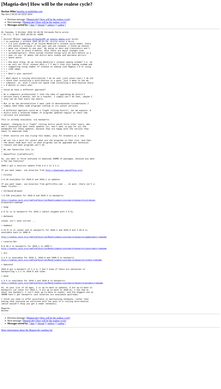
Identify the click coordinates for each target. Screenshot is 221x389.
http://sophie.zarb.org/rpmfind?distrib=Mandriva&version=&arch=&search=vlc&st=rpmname (51, 305)
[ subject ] (51, 25)
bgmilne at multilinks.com (29, 11)
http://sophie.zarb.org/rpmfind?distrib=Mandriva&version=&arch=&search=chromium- (48, 234)
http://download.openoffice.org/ (64, 198)
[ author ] (61, 25)
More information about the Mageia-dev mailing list (26, 386)
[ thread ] (41, 25)
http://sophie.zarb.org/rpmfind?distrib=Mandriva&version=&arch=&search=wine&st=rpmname (52, 333)
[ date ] (32, 25)
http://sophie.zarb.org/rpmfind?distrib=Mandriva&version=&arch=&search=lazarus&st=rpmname (54, 292)
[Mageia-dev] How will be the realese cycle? (48, 19)
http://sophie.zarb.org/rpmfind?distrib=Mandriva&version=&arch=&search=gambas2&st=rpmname (54, 278)
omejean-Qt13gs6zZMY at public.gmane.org (46, 40)
